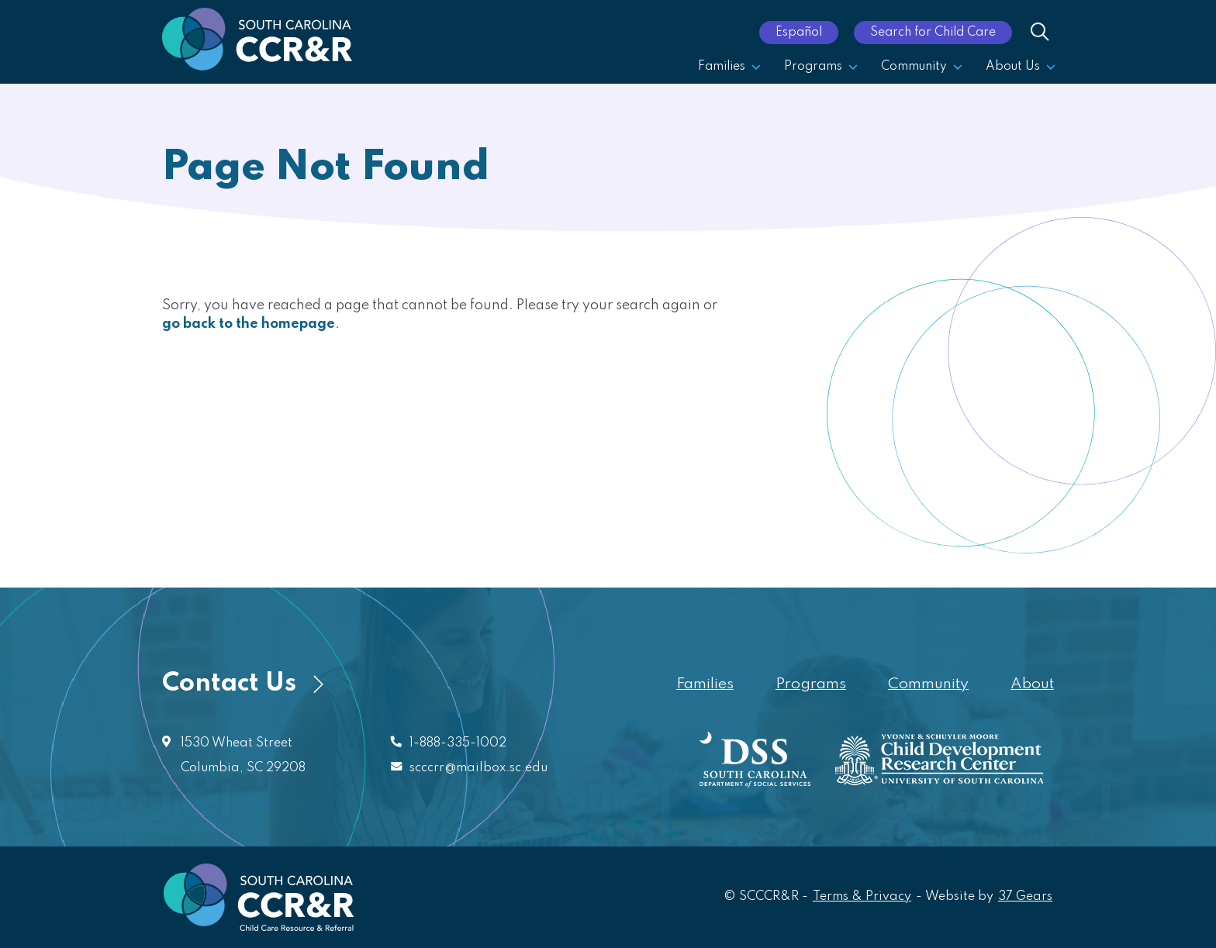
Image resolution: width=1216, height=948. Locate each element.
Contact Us (242, 684)
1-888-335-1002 (457, 743)
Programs (821, 66)
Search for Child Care (933, 32)
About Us (1020, 66)
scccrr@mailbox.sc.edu (478, 768)
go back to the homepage (248, 324)
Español (799, 32)
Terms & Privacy (862, 897)
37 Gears (1026, 895)
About (1032, 684)
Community (921, 66)
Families (729, 66)
